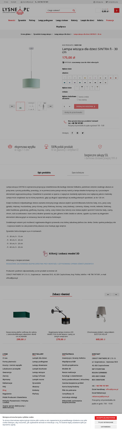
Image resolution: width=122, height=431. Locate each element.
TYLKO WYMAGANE (105, 422)
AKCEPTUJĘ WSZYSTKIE (105, 418)
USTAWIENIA (106, 427)
